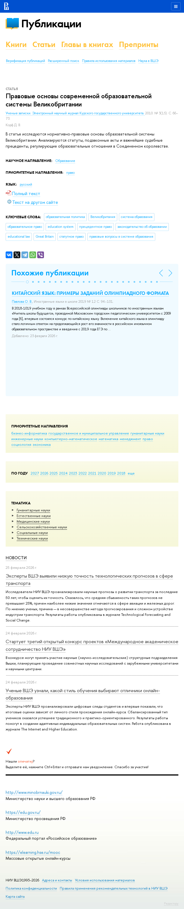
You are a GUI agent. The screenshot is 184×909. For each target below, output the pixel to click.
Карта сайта (15, 896)
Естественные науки (34, 515)
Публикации (51, 23)
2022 (83, 473)
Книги (16, 44)
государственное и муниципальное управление (88, 433)
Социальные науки (32, 532)
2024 (63, 473)
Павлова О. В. (22, 301)
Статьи (44, 44)
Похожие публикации (50, 273)
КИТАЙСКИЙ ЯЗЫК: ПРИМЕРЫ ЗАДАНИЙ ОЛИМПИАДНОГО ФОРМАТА (90, 293)
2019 (112, 473)
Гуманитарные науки (33, 510)
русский (26, 184)
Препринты (138, 44)
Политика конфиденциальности (31, 888)
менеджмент (130, 438)
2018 (121, 473)
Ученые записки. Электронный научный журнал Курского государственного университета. (75, 113)
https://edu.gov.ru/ (23, 812)
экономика (42, 444)
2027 (35, 473)
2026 (44, 473)
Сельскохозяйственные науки (42, 526)
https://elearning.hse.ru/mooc (33, 852)
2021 (92, 473)
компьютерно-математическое (71, 438)
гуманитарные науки (147, 433)
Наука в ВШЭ (148, 61)
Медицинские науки (33, 521)
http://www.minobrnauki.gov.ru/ (34, 792)
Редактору (171, 903)
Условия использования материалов (105, 880)
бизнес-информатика (29, 433)
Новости (16, 558)
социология (21, 444)
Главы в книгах (87, 44)
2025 (54, 473)
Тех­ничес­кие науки (32, 538)
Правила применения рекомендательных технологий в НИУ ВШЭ (114, 888)
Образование (65, 161)
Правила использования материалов (109, 61)
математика (108, 438)
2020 (102, 473)
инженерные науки (27, 438)
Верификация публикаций (25, 61)
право (148, 438)
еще (131, 473)
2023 (73, 473)
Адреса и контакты (57, 880)
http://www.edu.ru (22, 832)
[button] (27, 282)
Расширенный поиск (63, 61)
